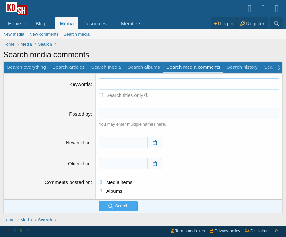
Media (67, 23)
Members (131, 23)
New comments (44, 34)
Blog (40, 23)
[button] (26, 23)
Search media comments (193, 67)
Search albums (144, 67)
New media (13, 34)
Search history (242, 67)
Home (14, 23)
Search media (77, 34)
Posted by (80, 114)
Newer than (78, 142)
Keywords (80, 84)
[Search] (276, 23)
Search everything (26, 67)
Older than (79, 163)
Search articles (68, 67)
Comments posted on (67, 182)
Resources (95, 23)
